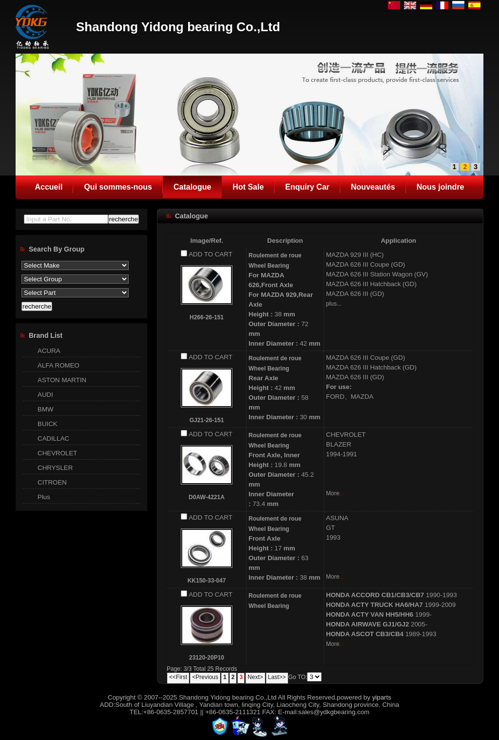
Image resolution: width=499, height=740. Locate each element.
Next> (255, 677)
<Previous (205, 677)
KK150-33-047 (207, 580)
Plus (44, 497)
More (332, 493)
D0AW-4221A (207, 497)
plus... (334, 303)
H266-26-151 (207, 317)
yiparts (381, 697)
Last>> (277, 677)
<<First (178, 677)
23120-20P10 (206, 657)
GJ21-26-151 (207, 420)
